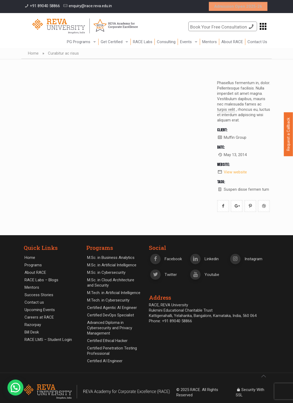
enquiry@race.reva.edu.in (90, 5)
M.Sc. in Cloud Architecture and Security (110, 283)
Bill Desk (32, 332)
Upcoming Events (40, 309)
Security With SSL (250, 392)
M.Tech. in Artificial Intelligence (113, 292)
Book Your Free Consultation (222, 26)
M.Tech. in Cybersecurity (108, 300)
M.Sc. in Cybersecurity (106, 272)
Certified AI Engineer (105, 361)
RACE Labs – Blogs (41, 280)
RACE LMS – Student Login (48, 339)
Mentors (32, 287)
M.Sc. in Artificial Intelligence (111, 265)
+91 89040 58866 (45, 5)
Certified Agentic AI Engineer (112, 307)
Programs (33, 265)
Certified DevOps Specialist (110, 315)
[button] (15, 388)
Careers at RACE (39, 317)
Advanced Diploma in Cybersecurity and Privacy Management (109, 328)
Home (33, 53)
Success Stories (39, 294)
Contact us (34, 302)
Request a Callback (288, 134)
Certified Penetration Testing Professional (112, 351)
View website (235, 172)
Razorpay (33, 324)
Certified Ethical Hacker (107, 340)
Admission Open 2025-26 (238, 6)
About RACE (35, 272)
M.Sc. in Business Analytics (111, 257)
